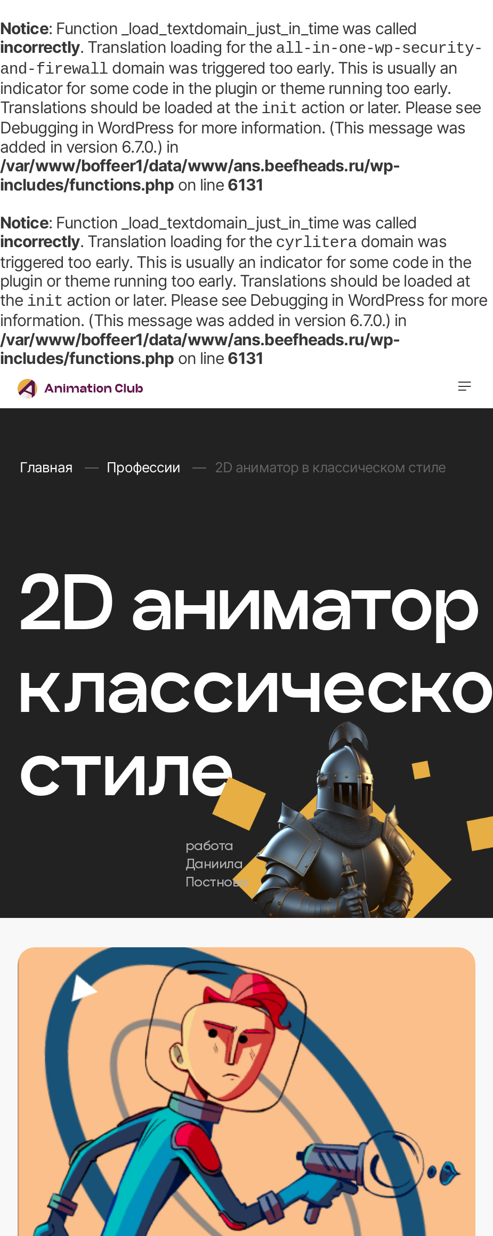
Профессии (145, 462)
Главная (48, 462)
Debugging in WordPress (87, 124)
